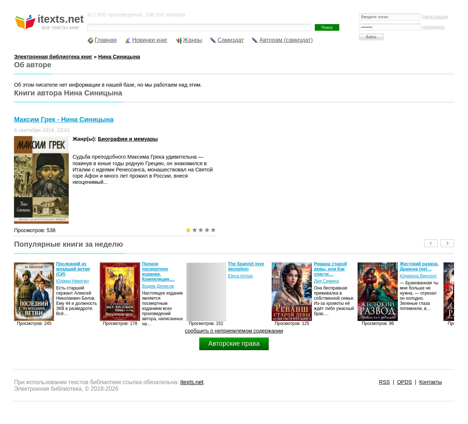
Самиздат (231, 40)
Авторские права (234, 343)
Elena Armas (240, 276)
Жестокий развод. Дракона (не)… (419, 266)
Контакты (430, 382)
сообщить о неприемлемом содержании (234, 331)
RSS (384, 382)
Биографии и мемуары (128, 139)
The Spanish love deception (246, 266)
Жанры (192, 40)
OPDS (404, 382)
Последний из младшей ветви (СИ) (73, 269)
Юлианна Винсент (418, 276)
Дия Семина (326, 281)
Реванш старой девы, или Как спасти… (330, 269)
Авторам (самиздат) (286, 40)
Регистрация (435, 16)
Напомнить (433, 27)
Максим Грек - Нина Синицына (63, 119)
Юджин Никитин (72, 281)
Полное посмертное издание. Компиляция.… (158, 271)
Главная (106, 40)
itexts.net (191, 382)
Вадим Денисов (158, 286)
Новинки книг (149, 40)
